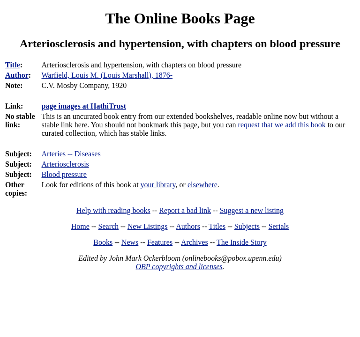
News (129, 242)
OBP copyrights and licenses (178, 267)
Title (12, 65)
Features (159, 242)
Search (108, 226)
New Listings (148, 226)
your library (158, 185)
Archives (194, 242)
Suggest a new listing (252, 210)
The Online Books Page (180, 18)
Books (102, 242)
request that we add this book (282, 125)
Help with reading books (113, 210)
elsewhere (203, 185)
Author (17, 75)
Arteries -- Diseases (71, 154)
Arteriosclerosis (65, 164)
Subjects (247, 226)
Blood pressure (64, 174)
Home (80, 226)
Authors (188, 226)
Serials (279, 226)
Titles (217, 226)
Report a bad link (185, 210)
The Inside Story (242, 242)
